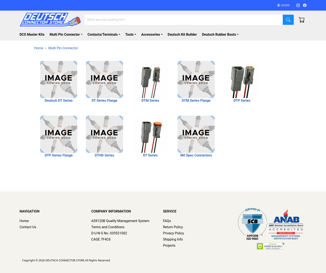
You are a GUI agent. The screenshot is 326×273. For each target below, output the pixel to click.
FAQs (167, 221)
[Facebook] (304, 5)
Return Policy (173, 227)
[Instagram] (298, 5)
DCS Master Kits (32, 34)
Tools (129, 34)
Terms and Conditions (107, 227)
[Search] (183, 20)
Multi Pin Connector (65, 34)
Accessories (150, 34)
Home (38, 48)
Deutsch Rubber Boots (219, 34)
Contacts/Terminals (103, 34)
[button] (221, 34)
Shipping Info (173, 239)
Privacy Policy (173, 233)
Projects (169, 245)
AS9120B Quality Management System (120, 221)
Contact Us (28, 227)
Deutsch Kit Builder (182, 34)
